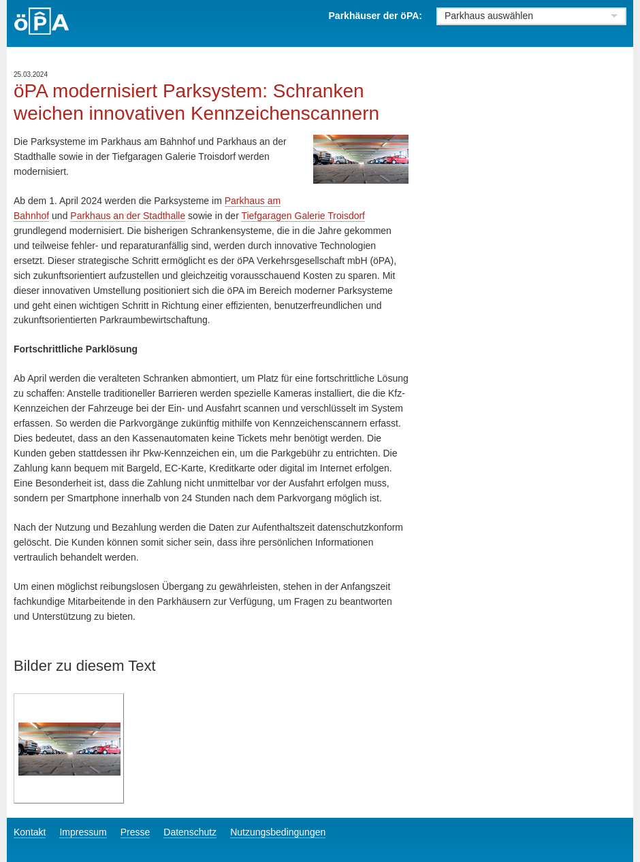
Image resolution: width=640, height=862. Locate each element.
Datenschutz (190, 832)
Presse (135, 832)
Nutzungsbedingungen (277, 832)
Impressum (82, 832)
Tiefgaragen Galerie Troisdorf (303, 215)
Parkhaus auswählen (489, 15)
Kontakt (30, 832)
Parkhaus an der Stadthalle (127, 215)
